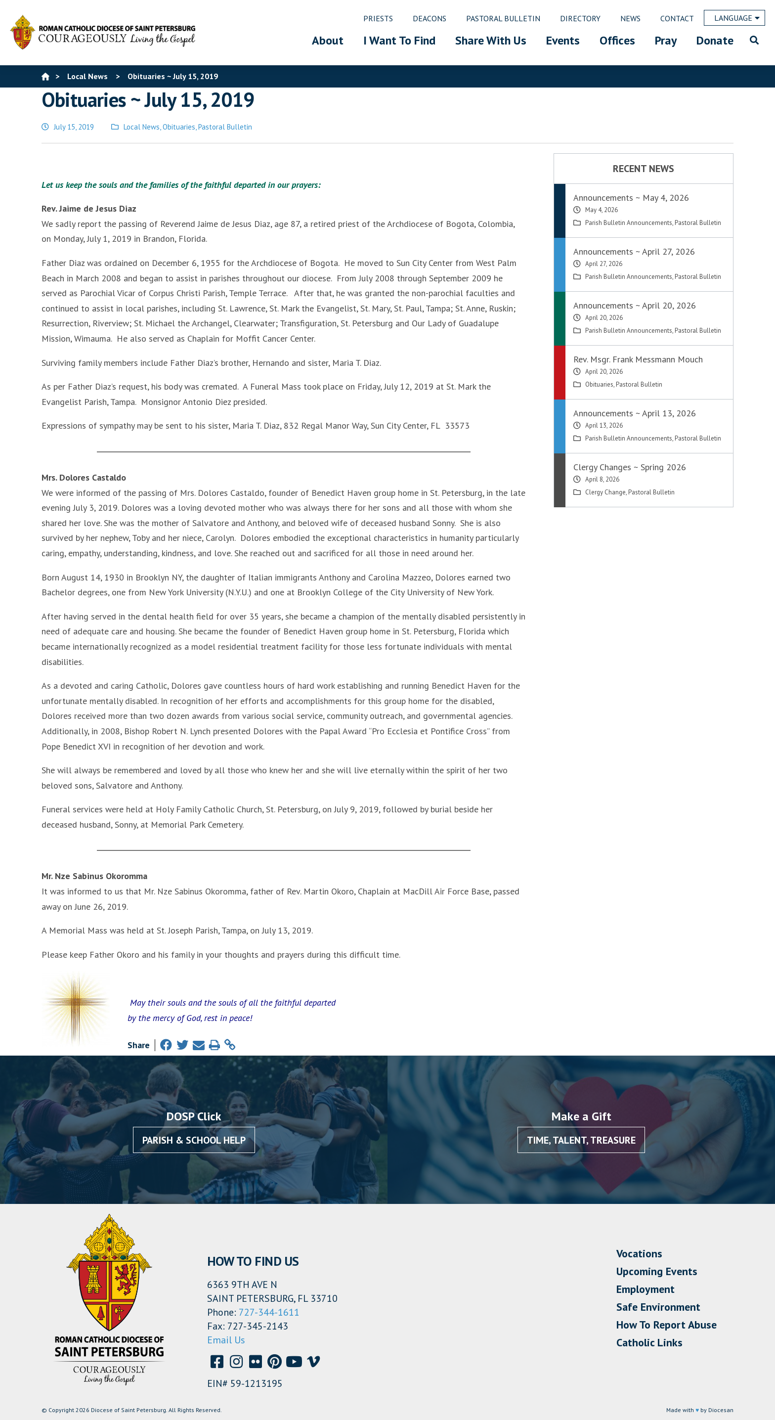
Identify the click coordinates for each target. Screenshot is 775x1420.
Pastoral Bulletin (225, 127)
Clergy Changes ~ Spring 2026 (629, 467)
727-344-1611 (269, 1312)
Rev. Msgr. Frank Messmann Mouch (638, 359)
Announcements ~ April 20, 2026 (634, 305)
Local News (142, 127)
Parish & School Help (194, 1140)
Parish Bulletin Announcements (628, 223)
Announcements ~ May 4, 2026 (631, 197)
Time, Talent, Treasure (581, 1140)
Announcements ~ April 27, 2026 (634, 251)
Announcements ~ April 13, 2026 (634, 413)
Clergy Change (605, 492)
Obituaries (179, 127)
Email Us (226, 1339)
